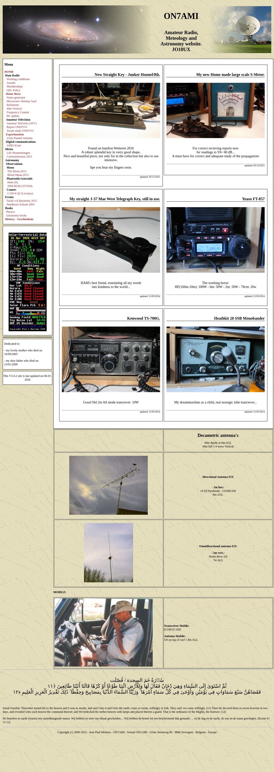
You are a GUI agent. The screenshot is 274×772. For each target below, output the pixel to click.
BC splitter (13, 116)
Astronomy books (16, 215)
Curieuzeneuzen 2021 (19, 156)
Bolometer (13, 105)
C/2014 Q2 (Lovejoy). (20, 193)
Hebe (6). (12, 182)
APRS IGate (13, 145)
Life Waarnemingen (18, 153)
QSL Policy (13, 90)
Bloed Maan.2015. (18, 175)
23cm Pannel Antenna (19, 138)
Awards (10, 83)
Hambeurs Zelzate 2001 (21, 204)
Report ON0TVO (17, 127)
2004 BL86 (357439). (20, 186)
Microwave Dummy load (21, 101)
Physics (10, 212)
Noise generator (16, 97)
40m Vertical (14, 108)
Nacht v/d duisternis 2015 (22, 200)
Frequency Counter (18, 112)
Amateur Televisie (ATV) (21, 123)
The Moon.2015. (17, 171)
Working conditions (18, 79)
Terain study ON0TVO (20, 130)
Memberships (15, 86)
